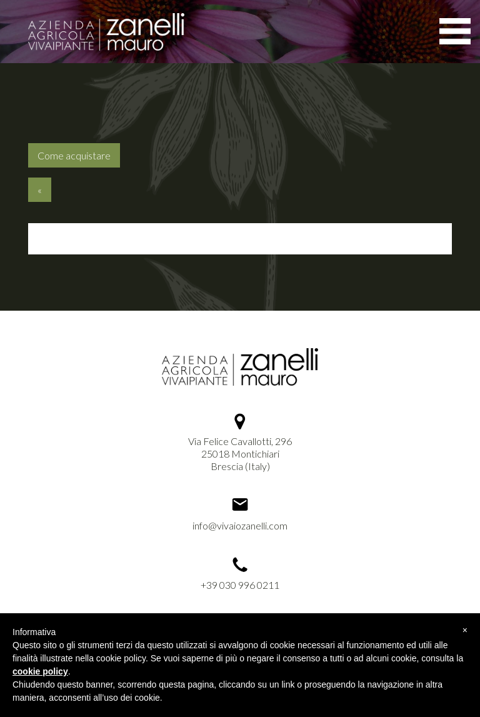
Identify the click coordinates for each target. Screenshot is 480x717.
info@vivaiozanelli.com (240, 525)
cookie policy (40, 671)
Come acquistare (74, 155)
